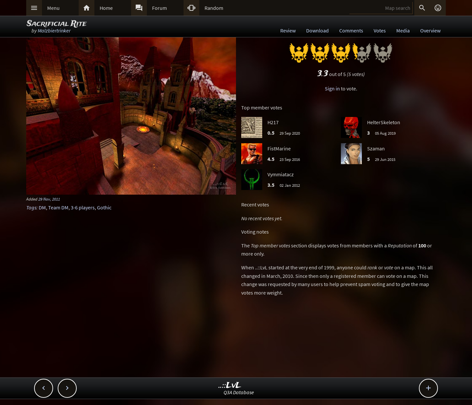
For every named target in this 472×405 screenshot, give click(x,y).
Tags (31, 207)
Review (288, 30)
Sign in (332, 88)
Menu (53, 8)
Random (214, 8)
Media (403, 30)
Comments (351, 30)
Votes (380, 30)
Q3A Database (239, 392)
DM (42, 207)
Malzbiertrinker (54, 30)
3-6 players (83, 207)
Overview (430, 30)
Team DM (58, 207)
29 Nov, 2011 (49, 199)
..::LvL (230, 385)
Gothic (104, 207)
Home (106, 8)
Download (317, 30)
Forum (159, 8)
